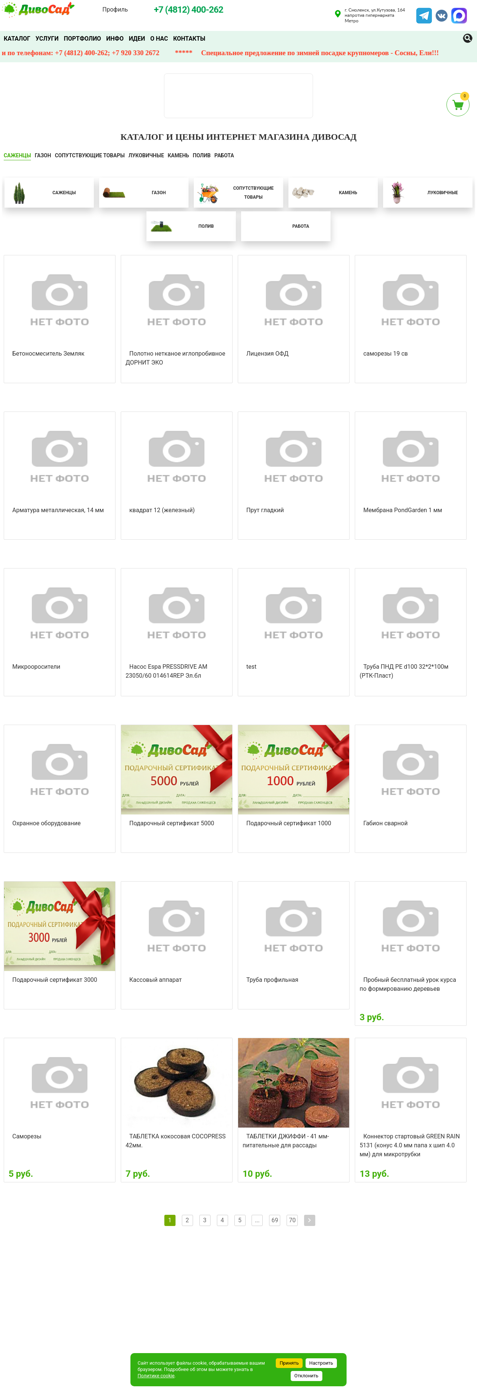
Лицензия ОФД (267, 353)
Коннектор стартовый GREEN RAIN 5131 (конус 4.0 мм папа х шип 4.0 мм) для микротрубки (410, 1145)
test (251, 666)
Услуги (47, 38)
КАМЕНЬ (178, 155)
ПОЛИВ (202, 155)
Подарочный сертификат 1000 (288, 823)
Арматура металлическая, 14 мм (58, 510)
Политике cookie (156, 1375)
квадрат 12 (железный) (162, 510)
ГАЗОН (43, 155)
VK (438, 12)
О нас (159, 38)
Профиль (115, 9)
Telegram (424, 12)
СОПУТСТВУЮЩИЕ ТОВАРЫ (90, 155)
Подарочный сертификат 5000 (171, 823)
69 (274, 1220)
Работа (224, 155)
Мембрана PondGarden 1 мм (402, 510)
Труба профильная (272, 979)
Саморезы (26, 1136)
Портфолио (82, 38)
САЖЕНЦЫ (17, 155)
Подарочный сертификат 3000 (54, 979)
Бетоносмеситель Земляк (48, 353)
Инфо (115, 38)
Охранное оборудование (46, 823)
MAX (458, 12)
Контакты (189, 38)
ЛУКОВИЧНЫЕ (146, 155)
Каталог (17, 38)
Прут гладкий (265, 510)
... (257, 1220)
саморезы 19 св (385, 353)
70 (292, 1220)
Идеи (137, 38)
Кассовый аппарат (155, 979)
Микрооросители (36, 666)
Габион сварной (385, 823)
